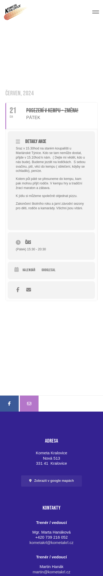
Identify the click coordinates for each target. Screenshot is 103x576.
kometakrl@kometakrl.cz (51, 542)
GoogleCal (48, 270)
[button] (51, 481)
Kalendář (28, 270)
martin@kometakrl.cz (51, 572)
